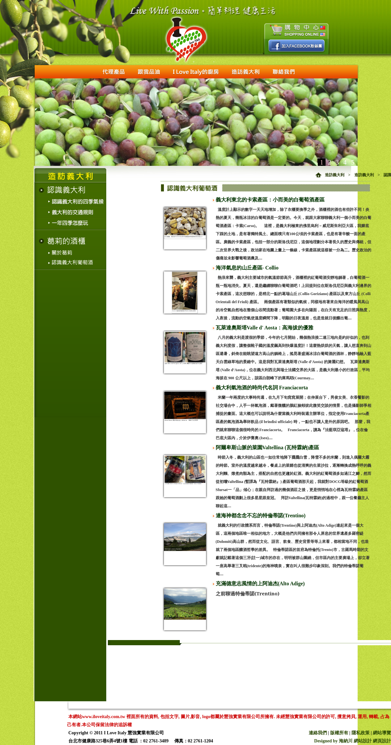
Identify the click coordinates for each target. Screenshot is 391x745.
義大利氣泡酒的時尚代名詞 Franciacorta (262, 387)
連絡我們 (318, 732)
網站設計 (363, 741)
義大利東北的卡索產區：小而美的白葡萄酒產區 (270, 199)
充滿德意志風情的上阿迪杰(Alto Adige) (260, 583)
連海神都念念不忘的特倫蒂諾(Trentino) (261, 515)
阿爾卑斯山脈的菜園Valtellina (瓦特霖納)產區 (267, 447)
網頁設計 (382, 741)
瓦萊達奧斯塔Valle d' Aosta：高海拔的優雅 (265, 327)
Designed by (326, 741)
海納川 (345, 741)
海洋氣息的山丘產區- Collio (247, 267)
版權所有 (339, 732)
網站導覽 (382, 732)
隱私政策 (360, 732)
